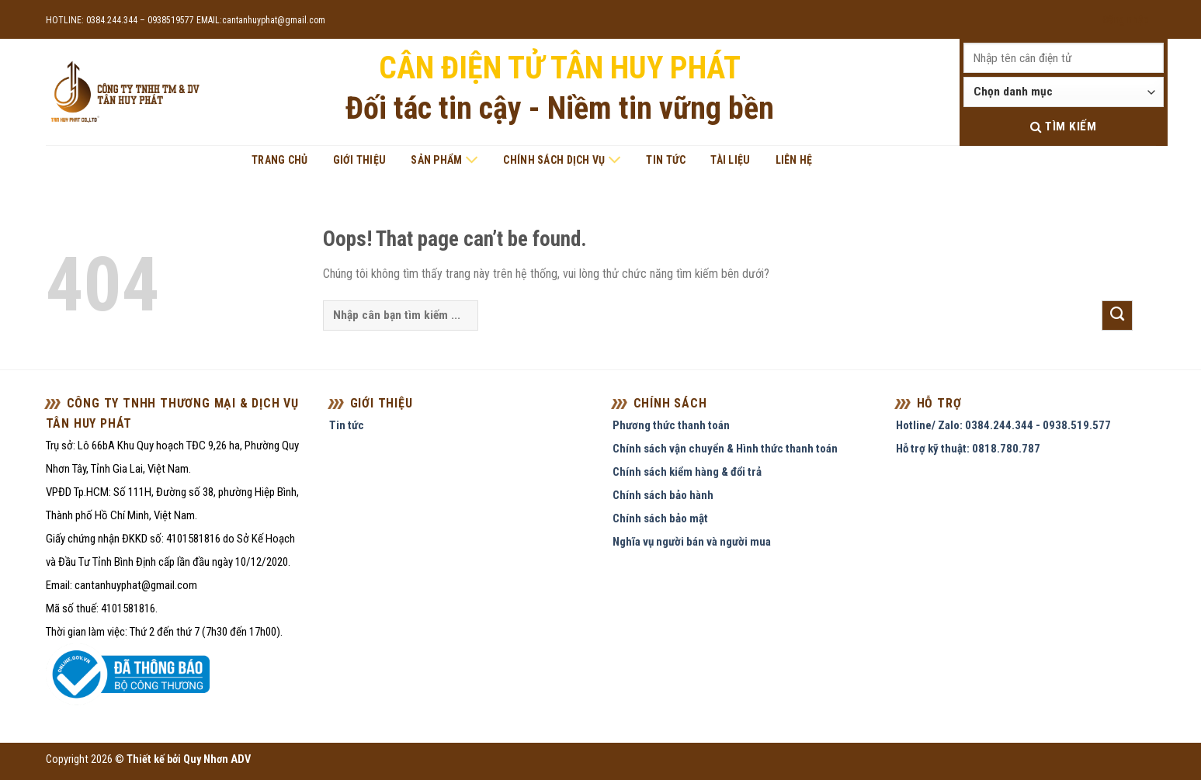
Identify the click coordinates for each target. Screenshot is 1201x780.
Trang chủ (280, 160)
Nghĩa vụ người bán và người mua (692, 542)
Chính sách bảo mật (660, 518)
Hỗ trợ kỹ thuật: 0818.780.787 (968, 449)
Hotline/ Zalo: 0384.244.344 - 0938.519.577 (1003, 425)
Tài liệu (730, 160)
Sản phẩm (444, 159)
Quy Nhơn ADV (217, 759)
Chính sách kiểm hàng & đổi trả (687, 472)
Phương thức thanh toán (671, 425)
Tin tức (666, 160)
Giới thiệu (360, 160)
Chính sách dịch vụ (562, 159)
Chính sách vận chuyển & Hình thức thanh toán (725, 449)
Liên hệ (794, 160)
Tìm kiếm (1063, 126)
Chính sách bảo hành (663, 495)
